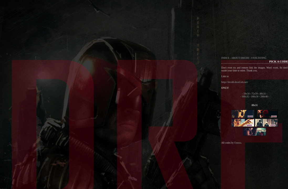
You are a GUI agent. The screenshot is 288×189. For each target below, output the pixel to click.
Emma (237, 142)
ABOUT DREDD (240, 58)
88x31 (263, 93)
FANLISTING (258, 58)
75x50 (255, 93)
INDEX (225, 58)
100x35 (245, 96)
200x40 (264, 96)
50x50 (246, 93)
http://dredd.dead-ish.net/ (234, 82)
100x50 (254, 96)
